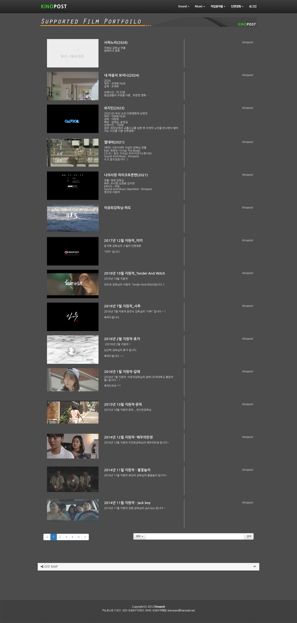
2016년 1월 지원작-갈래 (122, 371)
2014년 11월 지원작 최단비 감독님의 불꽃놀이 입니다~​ (135, 475)
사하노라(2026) (116, 42)
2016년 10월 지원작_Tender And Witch (134, 273)
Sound (183, 6)
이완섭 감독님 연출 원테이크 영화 (115, 49)
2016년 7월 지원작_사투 (122, 306)
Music (200, 6)
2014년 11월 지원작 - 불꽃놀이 (127, 470)
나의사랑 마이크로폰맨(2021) (126, 175)
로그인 (252, 6)
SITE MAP (49, 566)
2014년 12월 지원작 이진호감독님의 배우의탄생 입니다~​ (136, 442)
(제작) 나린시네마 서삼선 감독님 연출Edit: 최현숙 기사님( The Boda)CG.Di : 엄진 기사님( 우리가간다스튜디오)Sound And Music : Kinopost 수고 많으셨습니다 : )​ (128, 153)
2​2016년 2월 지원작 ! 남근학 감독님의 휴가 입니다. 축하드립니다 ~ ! (120, 350)
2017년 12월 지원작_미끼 (123, 240)
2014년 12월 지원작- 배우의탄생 (128, 437)
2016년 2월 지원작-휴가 (122, 339)
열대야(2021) (114, 142)
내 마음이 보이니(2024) (121, 75)
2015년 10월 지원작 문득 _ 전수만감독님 (128, 410)
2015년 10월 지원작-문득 (123, 404)
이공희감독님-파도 (117, 208)
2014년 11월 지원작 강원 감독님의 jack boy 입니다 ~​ (135, 508)
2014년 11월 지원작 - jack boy (127, 503)
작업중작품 (218, 6)
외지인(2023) (114, 108)
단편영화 (237, 6)
